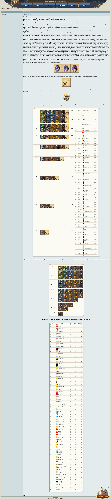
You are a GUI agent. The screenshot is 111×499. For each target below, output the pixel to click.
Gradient (59, 389)
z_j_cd (59, 384)
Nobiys (59, 363)
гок (58, 432)
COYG (59, 461)
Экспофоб (59, 487)
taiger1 (59, 411)
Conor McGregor (61, 368)
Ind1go (59, 348)
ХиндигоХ (60, 361)
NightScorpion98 (61, 426)
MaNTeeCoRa (60, 479)
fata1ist (59, 482)
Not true (59, 349)
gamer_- (59, 486)
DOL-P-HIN (60, 421)
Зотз (58, 371)
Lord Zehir (60, 429)
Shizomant (59, 378)
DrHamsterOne (60, 491)
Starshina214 (60, 373)
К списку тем (55, 497)
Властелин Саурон (61, 382)
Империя (4, 14)
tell (58, 369)
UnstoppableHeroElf (61, 404)
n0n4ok (59, 376)
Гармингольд (60, 439)
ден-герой (59, 359)
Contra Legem (60, 444)
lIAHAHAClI (60, 416)
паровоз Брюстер (61, 477)
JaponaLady (60, 489)
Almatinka (59, 328)
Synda (59, 449)
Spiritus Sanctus (60, 329)
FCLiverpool (60, 437)
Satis (59, 409)
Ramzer (59, 366)
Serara (59, 481)
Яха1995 (59, 484)
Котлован (59, 464)
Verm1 (59, 396)
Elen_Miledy (60, 343)
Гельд (59, 333)
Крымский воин (60, 456)
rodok (59, 434)
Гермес (59, 354)
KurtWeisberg (60, 374)
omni (59, 379)
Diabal (59, 451)
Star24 (59, 452)
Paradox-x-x (60, 336)
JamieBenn (60, 364)
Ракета (59, 341)
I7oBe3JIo (59, 399)
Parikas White (60, 442)
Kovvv (59, 344)
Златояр (59, 454)
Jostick (59, 472)
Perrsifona (59, 462)
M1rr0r (59, 467)
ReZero (59, 356)
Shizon (59, 457)
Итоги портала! (25, 8)
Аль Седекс (60, 447)
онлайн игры (55, 498)
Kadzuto (59, 469)
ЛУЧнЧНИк (60, 424)
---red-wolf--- (60, 338)
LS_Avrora (58, 431)
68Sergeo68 (60, 353)
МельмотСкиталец (61, 474)
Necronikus (60, 334)
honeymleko (60, 471)
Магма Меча (59, 76)
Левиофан (59, 358)
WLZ (59, 351)
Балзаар (59, 401)
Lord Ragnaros (60, 386)
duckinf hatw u (60, 346)
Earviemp (59, 326)
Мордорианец (60, 394)
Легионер (59, 391)
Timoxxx (59, 339)
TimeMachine (60, 419)
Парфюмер (60, 476)
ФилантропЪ (60, 324)
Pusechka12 (60, 459)
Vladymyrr (60, 331)
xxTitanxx (59, 414)
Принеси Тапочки (61, 466)
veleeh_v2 (59, 406)
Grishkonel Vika (60, 387)
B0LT (57, 381)
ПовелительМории (61, 446)
